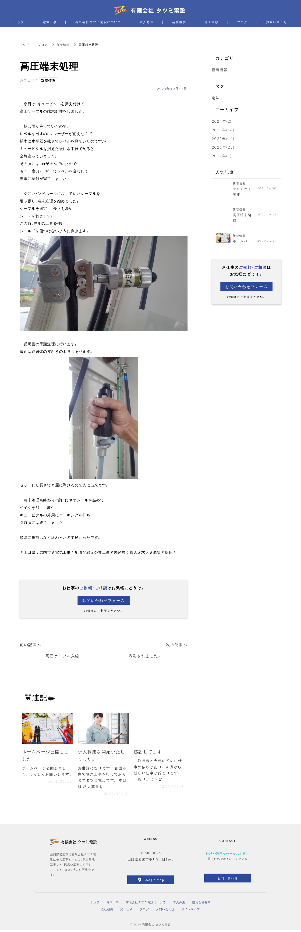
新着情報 (65, 44)
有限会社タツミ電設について (146, 903)
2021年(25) (223, 147)
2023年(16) (223, 129)
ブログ (44, 44)
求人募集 (179, 903)
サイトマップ (190, 910)
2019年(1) (222, 155)
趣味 (216, 97)
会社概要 (107, 910)
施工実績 (126, 910)
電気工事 (112, 903)
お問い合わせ (228, 879)
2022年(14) (223, 138)
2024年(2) (222, 121)
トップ (25, 44)
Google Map (154, 881)
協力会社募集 (201, 903)
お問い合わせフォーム (103, 600)
